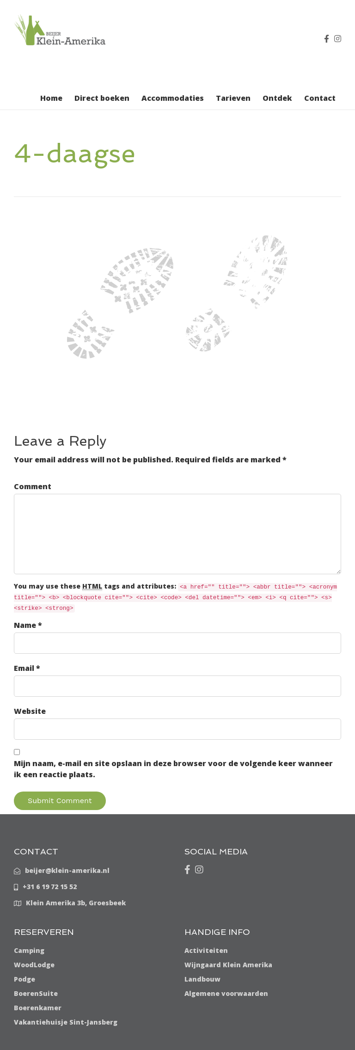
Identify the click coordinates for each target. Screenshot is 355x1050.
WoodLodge (34, 964)
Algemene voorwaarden (226, 993)
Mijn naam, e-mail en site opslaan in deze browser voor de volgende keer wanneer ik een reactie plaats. (173, 769)
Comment (32, 486)
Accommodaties (172, 98)
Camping (29, 950)
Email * (27, 668)
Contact (320, 98)
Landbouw (202, 979)
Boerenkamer (37, 1007)
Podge (24, 979)
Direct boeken (101, 98)
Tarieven (233, 98)
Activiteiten (206, 950)
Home (51, 98)
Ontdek (277, 98)
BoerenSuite (36, 993)
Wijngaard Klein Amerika (228, 964)
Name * (28, 625)
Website (30, 711)
